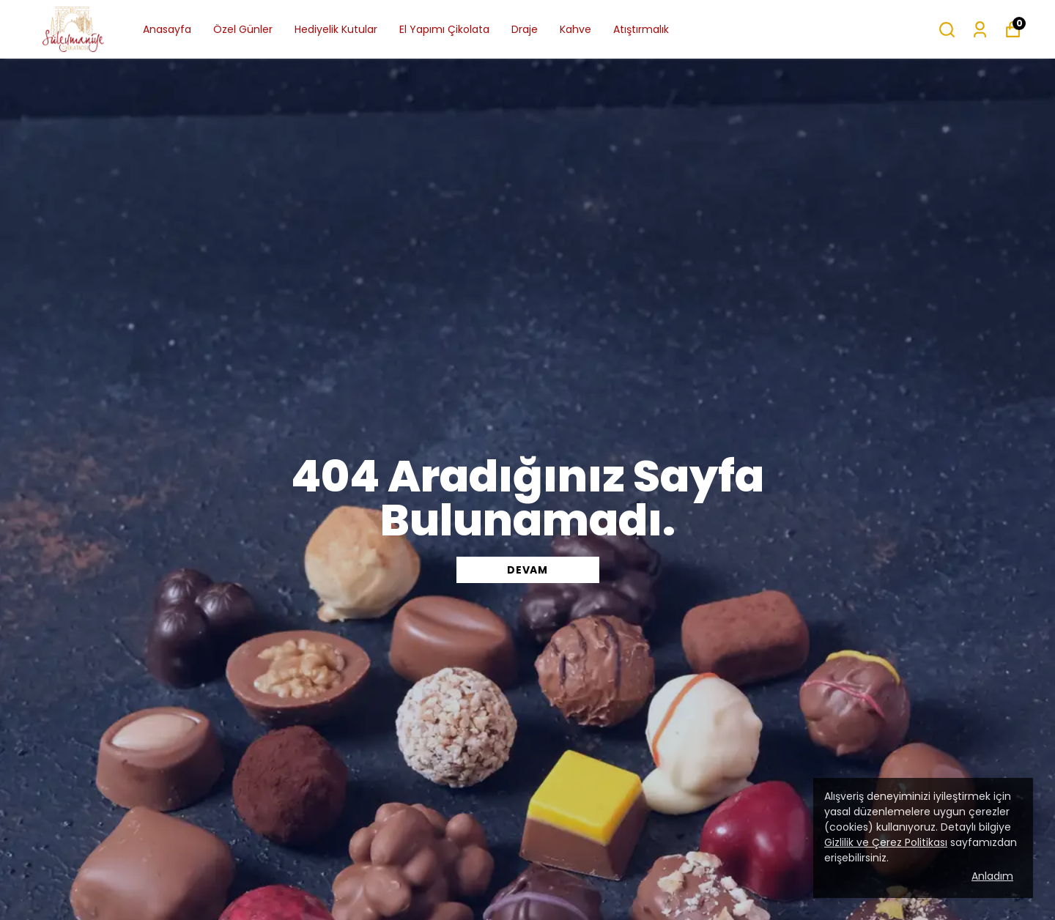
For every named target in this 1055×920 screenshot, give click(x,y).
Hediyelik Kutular (336, 29)
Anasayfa (167, 29)
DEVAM (527, 570)
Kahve (575, 29)
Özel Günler (243, 29)
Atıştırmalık (641, 29)
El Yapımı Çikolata (444, 29)
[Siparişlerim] (980, 30)
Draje (524, 29)
